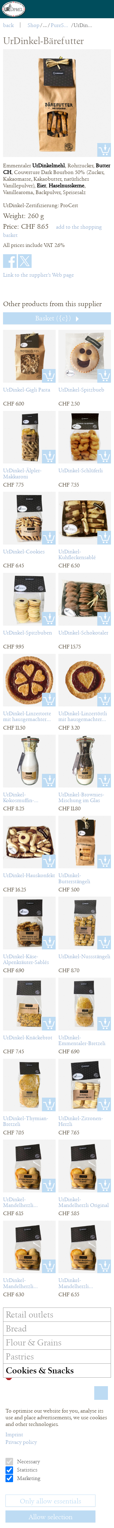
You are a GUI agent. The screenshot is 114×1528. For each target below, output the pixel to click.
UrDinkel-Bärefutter (83, 25)
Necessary (28, 1461)
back (8, 25)
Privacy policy (21, 1442)
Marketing (28, 1478)
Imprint (14, 1434)
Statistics (26, 1470)
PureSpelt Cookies (61, 25)
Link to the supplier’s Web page (38, 275)
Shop (34, 25)
